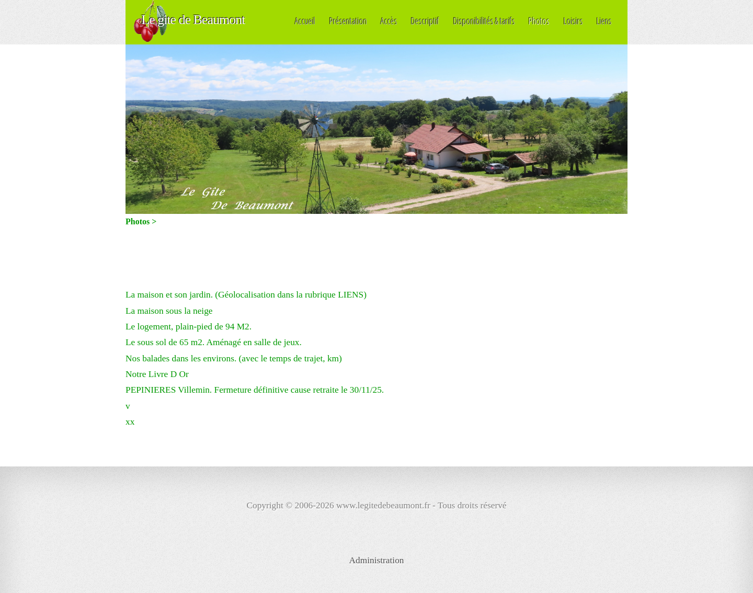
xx (130, 422)
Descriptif (425, 21)
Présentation (348, 21)
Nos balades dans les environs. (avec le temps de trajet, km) (234, 358)
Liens (604, 21)
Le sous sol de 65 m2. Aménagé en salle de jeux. (214, 342)
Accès (389, 21)
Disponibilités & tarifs (484, 21)
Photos (539, 21)
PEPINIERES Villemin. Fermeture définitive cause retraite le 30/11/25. (255, 390)
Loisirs (573, 21)
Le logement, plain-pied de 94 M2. (189, 327)
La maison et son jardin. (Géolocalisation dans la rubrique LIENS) (246, 295)
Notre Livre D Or (157, 374)
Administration (376, 560)
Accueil (305, 21)
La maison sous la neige (169, 311)
